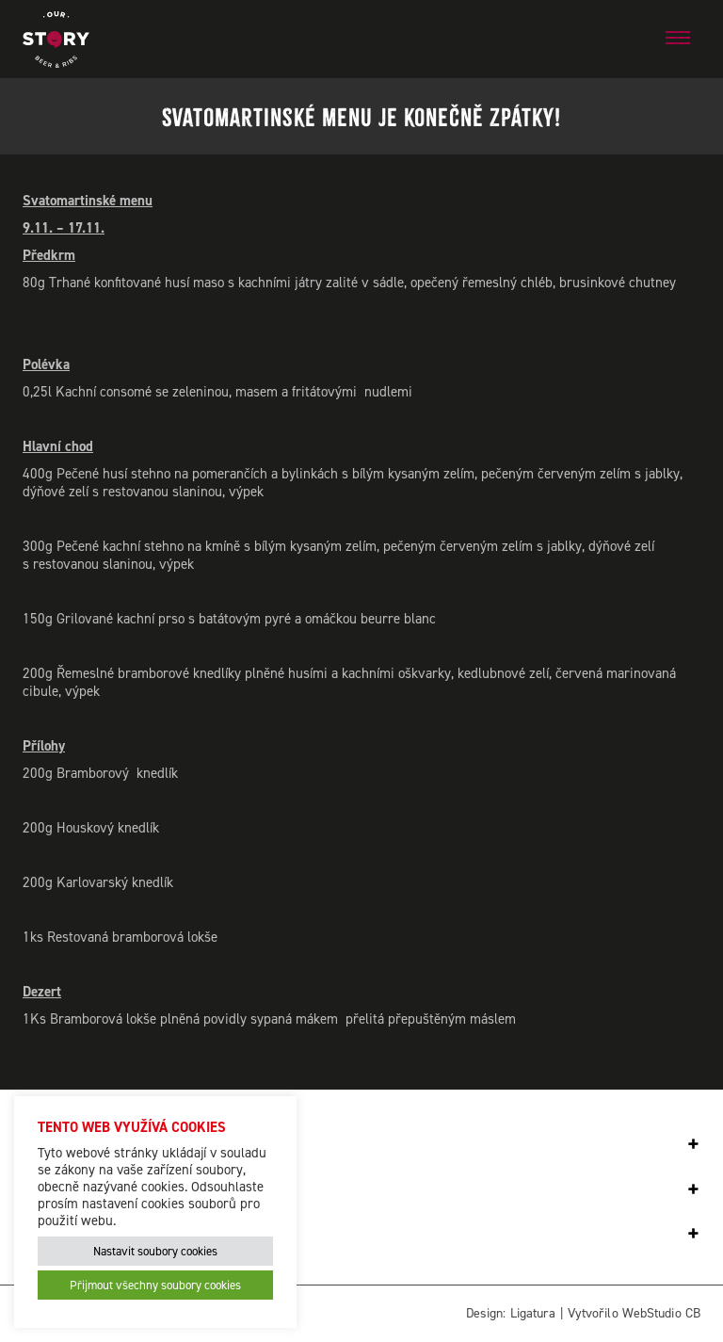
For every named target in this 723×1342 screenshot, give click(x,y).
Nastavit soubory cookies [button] (155, 1251)
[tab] (361, 1144)
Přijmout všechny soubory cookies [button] (155, 1285)
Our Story (74, 1234)
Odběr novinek (96, 1144)
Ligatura (533, 1313)
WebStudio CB (661, 1313)
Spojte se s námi (106, 1189)
